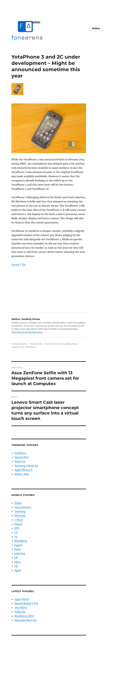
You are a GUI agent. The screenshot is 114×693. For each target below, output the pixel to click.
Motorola (20, 515)
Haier (17, 549)
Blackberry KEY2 (24, 615)
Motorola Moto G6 (25, 620)
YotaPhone (30, 347)
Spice (17, 561)
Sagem (18, 544)
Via (24, 264)
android (15, 347)
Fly (16, 565)
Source (15, 264)
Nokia (17, 502)
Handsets (66, 344)
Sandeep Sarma (19, 344)
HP (16, 557)
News (75, 344)
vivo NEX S (20, 607)
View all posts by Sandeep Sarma (26, 332)
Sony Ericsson (22, 507)
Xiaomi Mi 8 (21, 457)
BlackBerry (20, 540)
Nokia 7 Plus (21, 473)
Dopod (18, 523)
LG (16, 532)
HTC (17, 528)
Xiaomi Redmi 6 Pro (26, 603)
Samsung (20, 511)
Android (48, 344)
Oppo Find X (21, 599)
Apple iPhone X (23, 469)
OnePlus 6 (20, 452)
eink (22, 347)
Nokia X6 (19, 611)
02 (15, 536)
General (57, 344)
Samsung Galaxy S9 (26, 465)
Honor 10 (19, 461)
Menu (96, 28)
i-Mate (18, 519)
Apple (17, 570)
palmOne (19, 553)
